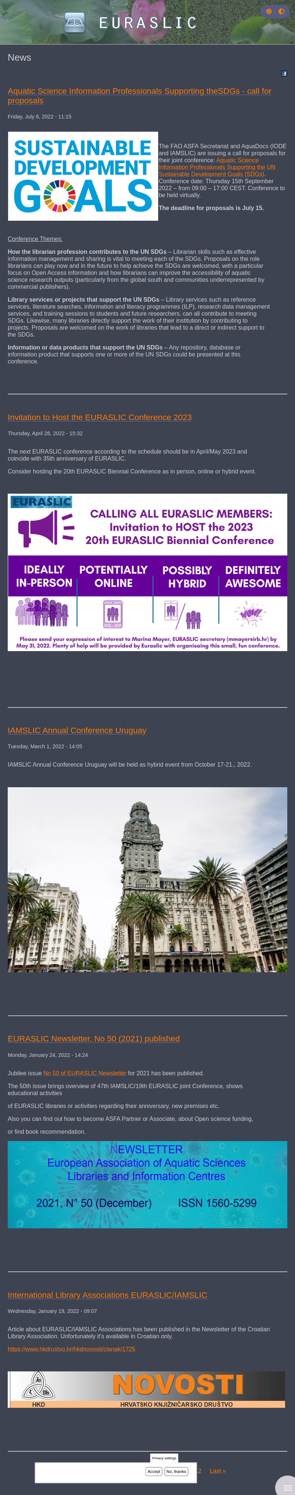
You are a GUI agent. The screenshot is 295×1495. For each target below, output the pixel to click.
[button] (269, 11)
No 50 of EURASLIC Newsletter (84, 1073)
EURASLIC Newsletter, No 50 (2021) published (94, 1038)
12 (200, 1470)
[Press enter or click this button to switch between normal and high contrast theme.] (281, 11)
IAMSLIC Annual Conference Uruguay (77, 730)
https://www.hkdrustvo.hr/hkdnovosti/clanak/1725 (71, 1349)
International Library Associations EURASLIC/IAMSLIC (107, 1295)
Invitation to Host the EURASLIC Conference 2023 (100, 417)
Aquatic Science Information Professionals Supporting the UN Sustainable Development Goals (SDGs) (217, 167)
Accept (154, 1471)
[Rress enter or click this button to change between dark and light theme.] (269, 11)
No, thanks (176, 1471)
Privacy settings (164, 1458)
